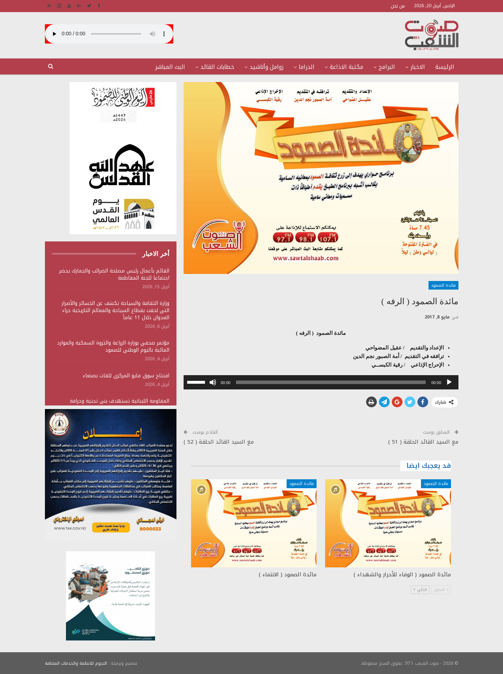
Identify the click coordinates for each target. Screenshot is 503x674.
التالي (420, 589)
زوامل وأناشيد (266, 66)
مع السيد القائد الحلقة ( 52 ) (219, 442)
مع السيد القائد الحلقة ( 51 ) (423, 442)
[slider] (331, 382)
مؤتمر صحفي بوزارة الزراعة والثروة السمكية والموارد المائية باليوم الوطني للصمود (113, 346)
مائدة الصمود (443, 285)
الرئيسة (444, 66)
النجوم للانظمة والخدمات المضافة (76, 663)
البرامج (387, 66)
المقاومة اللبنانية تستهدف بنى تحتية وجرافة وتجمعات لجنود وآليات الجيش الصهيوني (119, 404)
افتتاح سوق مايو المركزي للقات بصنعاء (126, 376)
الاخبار (417, 66)
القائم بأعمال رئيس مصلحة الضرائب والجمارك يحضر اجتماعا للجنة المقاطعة (114, 274)
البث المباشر (170, 66)
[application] (321, 382)
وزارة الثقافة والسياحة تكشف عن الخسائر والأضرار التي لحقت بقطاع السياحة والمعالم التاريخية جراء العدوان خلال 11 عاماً (115, 310)
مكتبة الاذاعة (346, 66)
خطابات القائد (217, 66)
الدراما (306, 66)
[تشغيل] (449, 382)
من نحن (398, 5)
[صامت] (212, 382)
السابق (440, 589)
